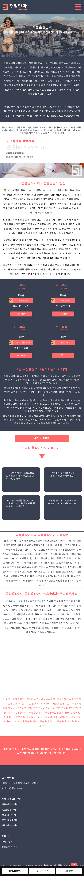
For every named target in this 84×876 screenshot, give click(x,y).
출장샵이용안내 (9, 847)
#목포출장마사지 (10, 804)
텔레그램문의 (15, 871)
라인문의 (69, 871)
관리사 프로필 (42, 438)
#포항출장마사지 (10, 815)
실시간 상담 (41, 871)
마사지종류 (7, 841)
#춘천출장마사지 (10, 820)
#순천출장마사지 (10, 809)
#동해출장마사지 (10, 825)
